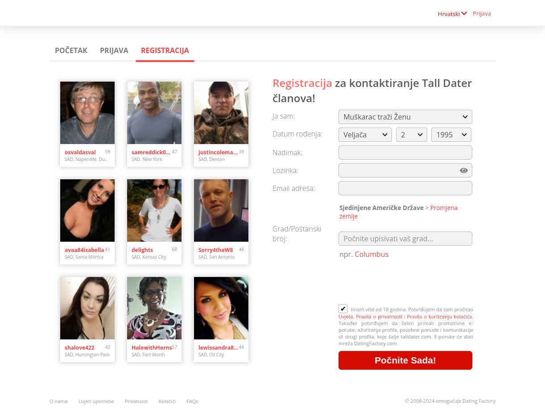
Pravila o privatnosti (379, 316)
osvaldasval (80, 152)
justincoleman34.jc (218, 152)
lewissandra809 (218, 347)
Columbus (372, 254)
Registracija (165, 50)
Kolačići (167, 401)
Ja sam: (283, 116)
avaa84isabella (84, 250)
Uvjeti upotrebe (96, 401)
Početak (71, 50)
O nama (59, 401)
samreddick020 (152, 152)
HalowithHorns (152, 347)
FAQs (192, 401)
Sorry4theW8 (215, 250)
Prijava (482, 13)
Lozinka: (285, 170)
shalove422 (80, 347)
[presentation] (406, 282)
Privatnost (136, 401)
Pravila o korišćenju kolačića (439, 316)
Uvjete (346, 316)
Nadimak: (287, 152)
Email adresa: (293, 188)
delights (142, 250)
